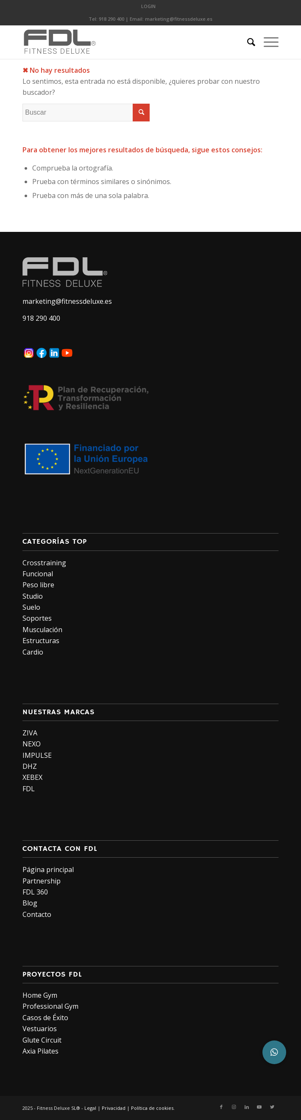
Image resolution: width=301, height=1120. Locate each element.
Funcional (37, 573)
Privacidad (113, 1108)
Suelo (31, 607)
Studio (32, 596)
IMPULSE (37, 755)
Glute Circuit (41, 1040)
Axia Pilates (40, 1051)
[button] (274, 1052)
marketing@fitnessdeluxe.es (178, 19)
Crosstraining (44, 562)
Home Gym (39, 995)
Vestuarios (39, 1028)
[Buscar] (247, 42)
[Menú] (267, 42)
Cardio (32, 652)
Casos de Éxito (45, 1017)
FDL (28, 788)
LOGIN (148, 6)
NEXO (31, 744)
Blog (29, 903)
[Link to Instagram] (234, 1107)
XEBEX (32, 777)
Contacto (36, 914)
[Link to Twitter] (272, 1107)
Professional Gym (50, 1006)
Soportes (37, 618)
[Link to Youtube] (259, 1107)
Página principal (48, 869)
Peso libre (38, 584)
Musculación (42, 629)
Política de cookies (152, 1108)
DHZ (29, 766)
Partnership (41, 881)
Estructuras (40, 640)
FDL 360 (35, 892)
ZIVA (29, 732)
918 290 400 (111, 19)
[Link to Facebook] (221, 1107)
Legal (90, 1108)
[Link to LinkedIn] (246, 1107)
